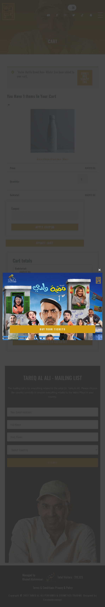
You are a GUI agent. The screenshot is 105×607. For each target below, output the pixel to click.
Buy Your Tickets (52, 329)
